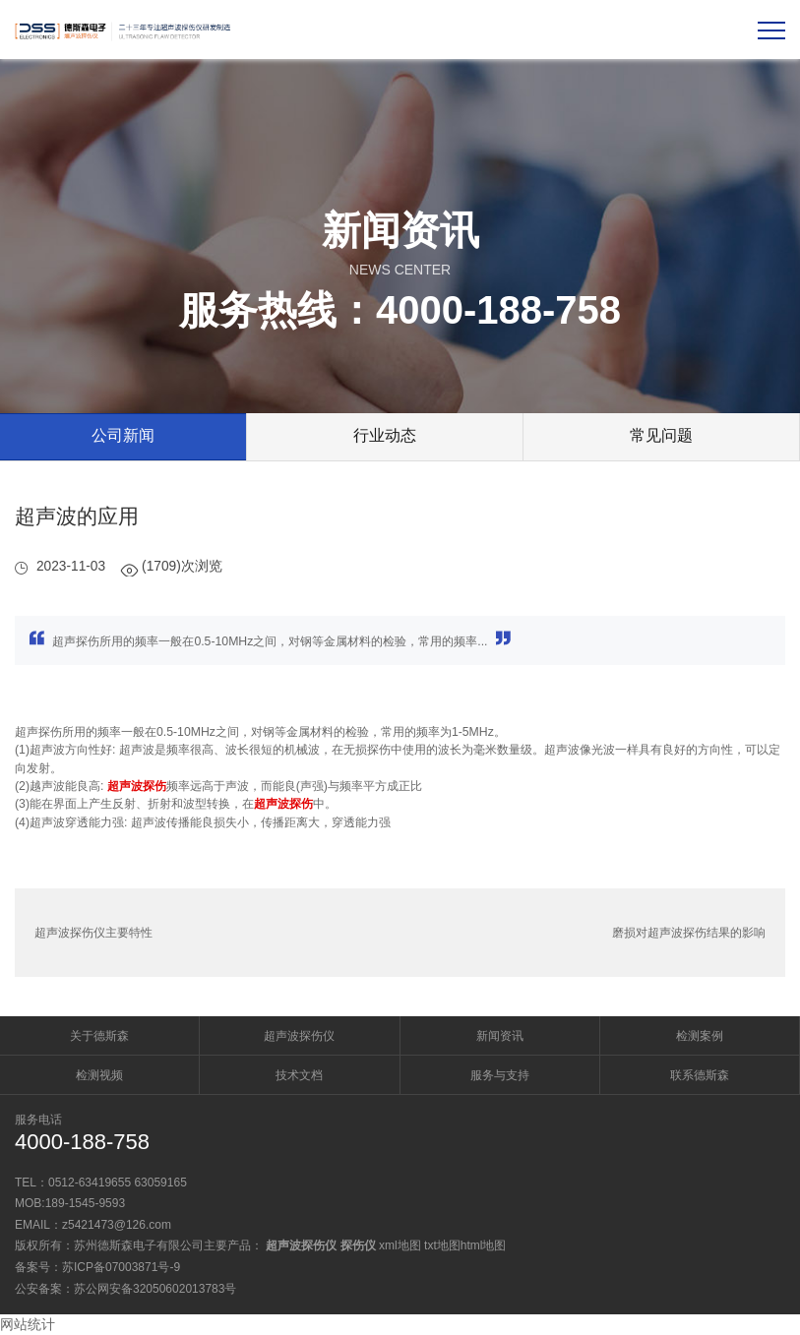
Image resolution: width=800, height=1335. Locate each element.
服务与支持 (499, 1075)
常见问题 (661, 435)
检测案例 (699, 1036)
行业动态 (384, 435)
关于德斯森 (99, 1036)
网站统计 (27, 1324)
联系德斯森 (699, 1075)
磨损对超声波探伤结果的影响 (689, 933)
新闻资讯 (499, 1036)
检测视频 (99, 1075)
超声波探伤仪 (299, 1036)
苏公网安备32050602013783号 (155, 1289)
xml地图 (400, 1245)
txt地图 (442, 1245)
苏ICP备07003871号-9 (121, 1267)
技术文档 (299, 1075)
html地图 (484, 1245)
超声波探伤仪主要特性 (93, 933)
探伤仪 (358, 1245)
